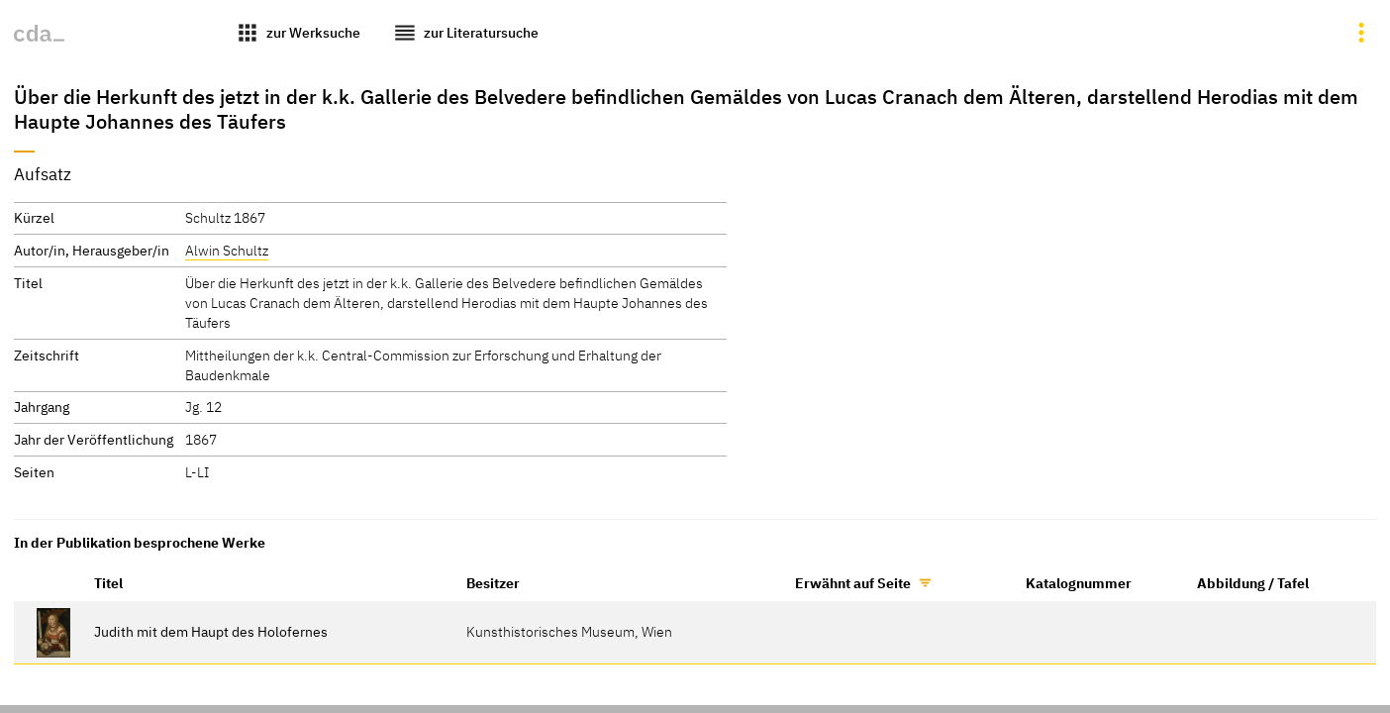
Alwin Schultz (226, 250)
